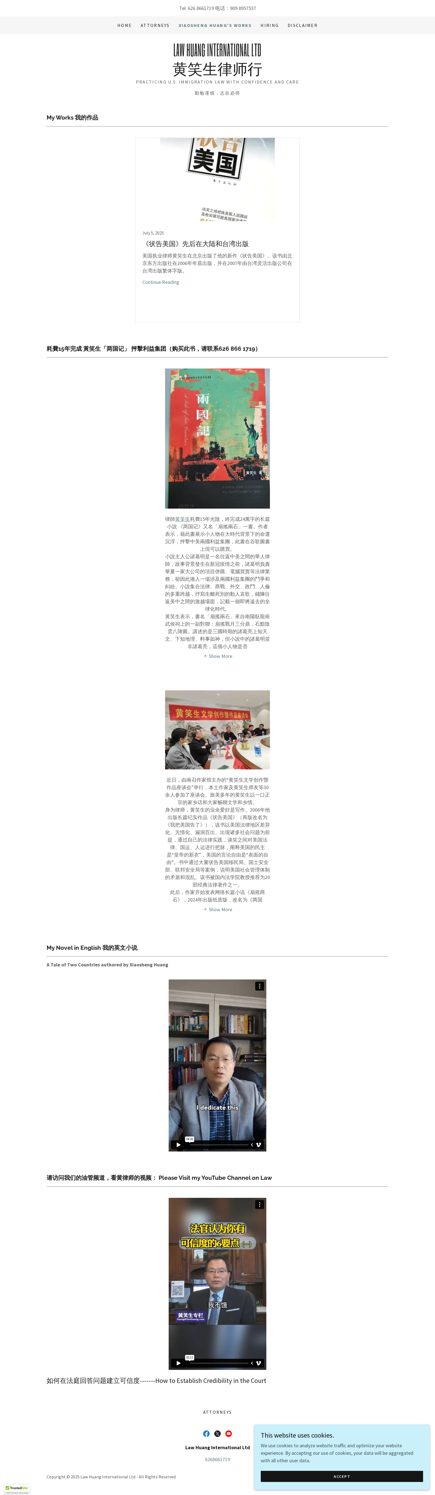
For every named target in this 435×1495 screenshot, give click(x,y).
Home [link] (124, 25)
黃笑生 (182, 519)
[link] (217, 72)
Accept (373, 1475)
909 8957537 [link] (243, 8)
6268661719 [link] (217, 1459)
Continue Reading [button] (160, 282)
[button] (217, 655)
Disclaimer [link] (303, 25)
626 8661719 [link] (201, 8)
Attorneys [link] (155, 25)
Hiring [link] (270, 25)
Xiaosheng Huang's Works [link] (215, 25)
